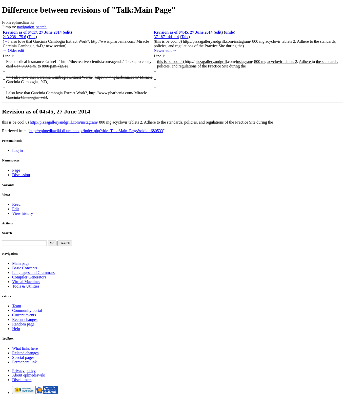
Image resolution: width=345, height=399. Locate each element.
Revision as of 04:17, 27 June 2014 (32, 32)
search (41, 27)
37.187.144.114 (166, 37)
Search (7, 233)
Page (16, 170)
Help (16, 328)
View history (22, 213)
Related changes (25, 353)
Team (16, 306)
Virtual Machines (26, 281)
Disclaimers (21, 380)
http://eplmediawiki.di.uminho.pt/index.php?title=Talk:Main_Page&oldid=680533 (96, 131)
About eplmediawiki (28, 375)
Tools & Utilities (25, 286)
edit (67, 32)
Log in (17, 150)
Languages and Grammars (33, 272)
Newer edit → (165, 50)
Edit (15, 209)
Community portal (27, 310)
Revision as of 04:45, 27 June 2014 (183, 32)
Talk (31, 37)
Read (16, 204)
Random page (23, 324)
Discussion (21, 175)
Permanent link (24, 362)
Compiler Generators (29, 277)
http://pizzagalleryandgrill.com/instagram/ (64, 122)
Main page (20, 263)
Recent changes (24, 319)
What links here (25, 348)
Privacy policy (24, 370)
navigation (25, 27)
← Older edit (13, 50)
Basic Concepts (24, 268)
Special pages (23, 357)
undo (229, 32)
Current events (24, 315)
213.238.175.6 (14, 37)
